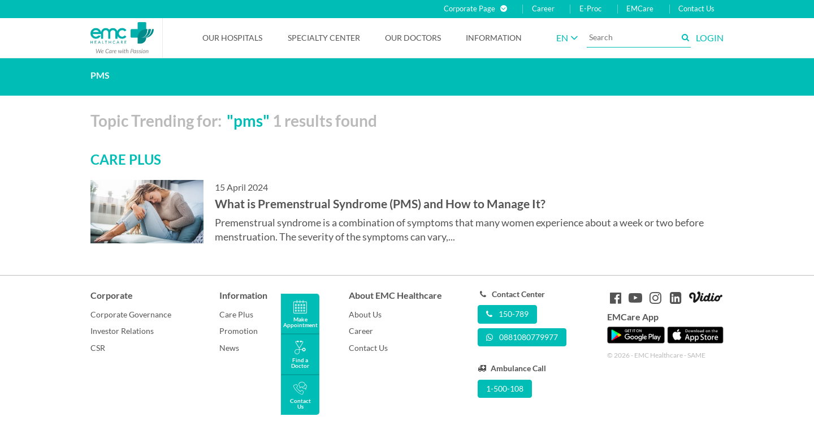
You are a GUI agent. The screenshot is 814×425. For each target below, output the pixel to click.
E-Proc (590, 9)
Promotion (238, 331)
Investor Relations (122, 331)
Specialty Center (324, 37)
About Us (365, 314)
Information (494, 37)
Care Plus (236, 314)
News (229, 348)
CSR (97, 348)
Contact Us (696, 9)
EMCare (639, 9)
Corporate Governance (130, 314)
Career (543, 9)
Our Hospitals (232, 37)
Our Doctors (413, 37)
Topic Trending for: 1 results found (233, 120)
